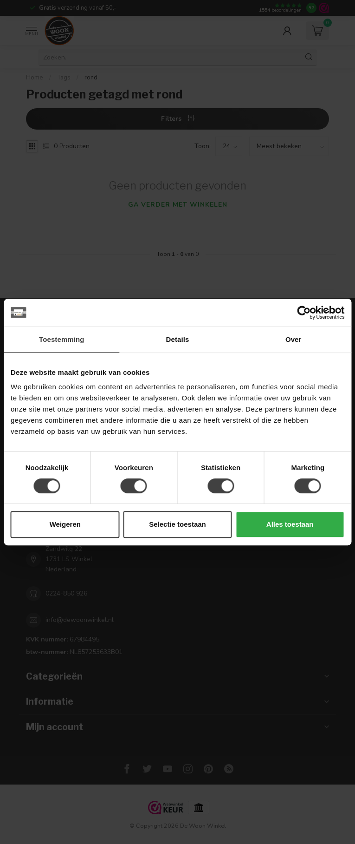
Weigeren (65, 524)
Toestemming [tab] (61, 339)
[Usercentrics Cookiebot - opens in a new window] (303, 313)
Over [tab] (293, 339)
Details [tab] (177, 339)
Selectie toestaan (177, 524)
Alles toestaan (290, 524)
